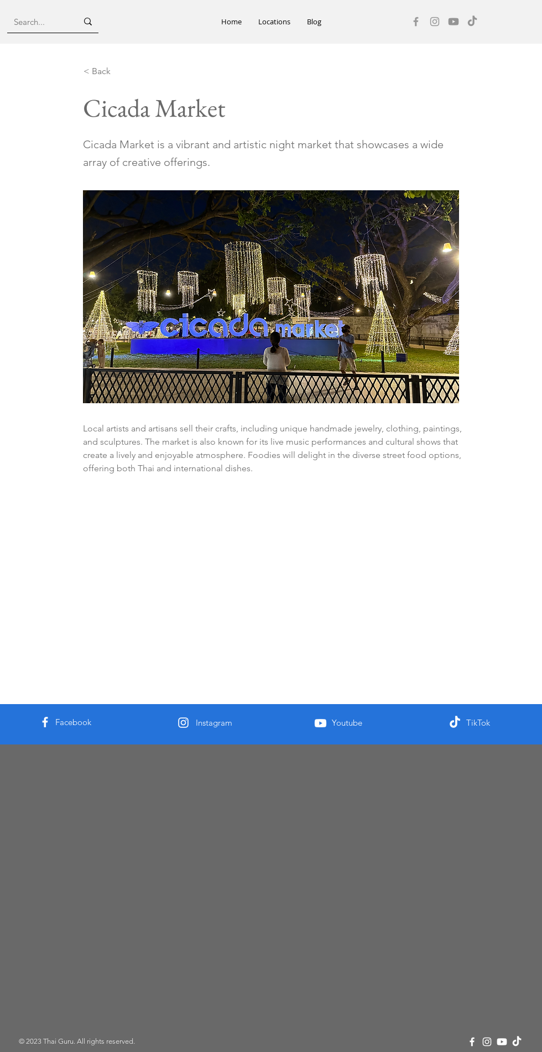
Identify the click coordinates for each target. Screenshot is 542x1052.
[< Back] (120, 71)
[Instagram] (435, 21)
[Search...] (37, 22)
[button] (274, 22)
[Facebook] (416, 21)
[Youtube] (453, 21)
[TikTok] (472, 21)
